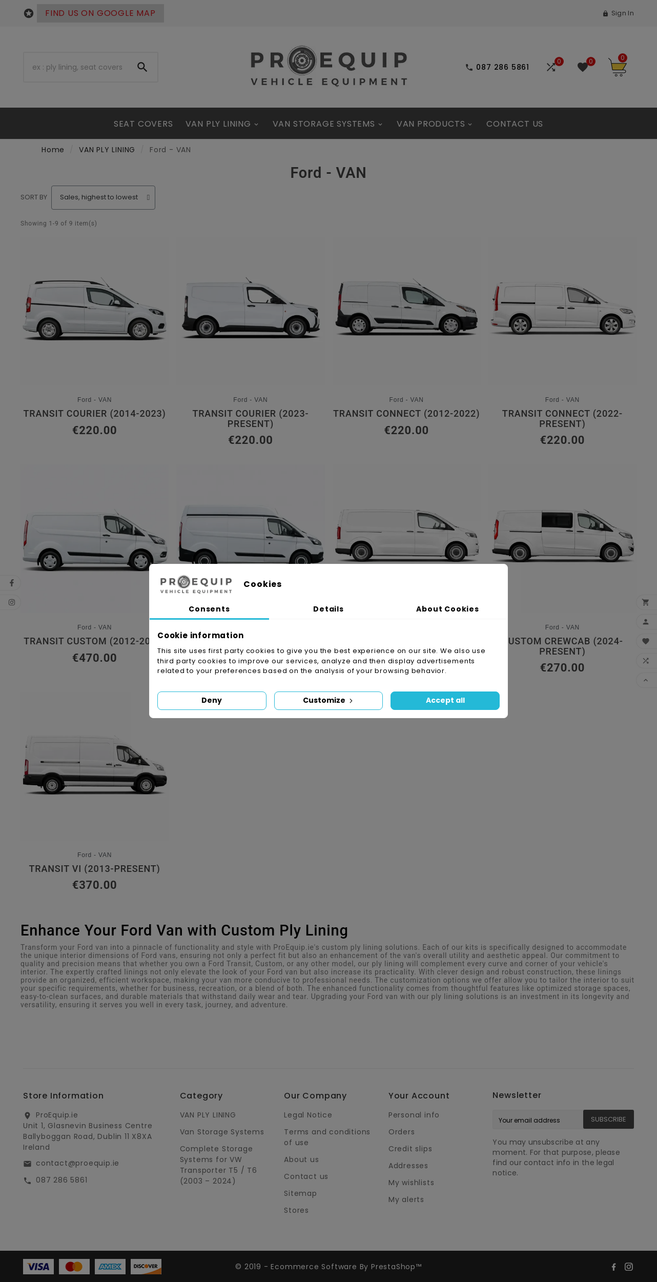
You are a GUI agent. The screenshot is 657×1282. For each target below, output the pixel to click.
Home (53, 150)
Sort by (33, 197)
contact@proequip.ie (77, 1163)
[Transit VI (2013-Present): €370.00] (94, 791)
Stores (296, 1210)
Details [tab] (328, 609)
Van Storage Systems (222, 1132)
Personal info (414, 1115)
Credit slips (410, 1149)
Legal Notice (308, 1115)
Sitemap (300, 1193)
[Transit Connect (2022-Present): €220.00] (562, 342)
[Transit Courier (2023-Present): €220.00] (250, 342)
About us (301, 1159)
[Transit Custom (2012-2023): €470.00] (94, 564)
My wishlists (411, 1182)
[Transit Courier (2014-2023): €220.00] (94, 337)
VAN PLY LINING (107, 150)
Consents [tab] (209, 609)
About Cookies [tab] (447, 609)
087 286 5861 (62, 1180)
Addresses (408, 1166)
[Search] (76, 67)
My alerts (406, 1199)
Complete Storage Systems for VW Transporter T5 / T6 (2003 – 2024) (218, 1165)
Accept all (445, 700)
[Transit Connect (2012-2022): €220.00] (407, 337)
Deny (211, 700)
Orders (401, 1132)
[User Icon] (618, 13)
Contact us (306, 1176)
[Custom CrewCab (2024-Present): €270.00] (562, 569)
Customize (329, 700)
